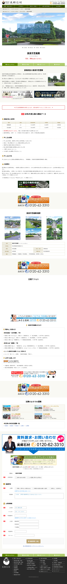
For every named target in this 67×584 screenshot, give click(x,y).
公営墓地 (24, 47)
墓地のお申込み (9, 64)
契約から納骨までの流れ (45, 567)
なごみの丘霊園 (15, 406)
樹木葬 (15, 570)
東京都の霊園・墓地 (18, 560)
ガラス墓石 (42, 562)
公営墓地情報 (30, 558)
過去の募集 (25, 64)
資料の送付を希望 (20, 477)
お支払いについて (44, 571)
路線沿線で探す (17, 574)
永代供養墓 (16, 572)
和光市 (17, 425)
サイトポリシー (57, 568)
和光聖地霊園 (46, 414)
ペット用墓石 (43, 563)
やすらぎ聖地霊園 (15, 414)
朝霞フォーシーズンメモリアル (51, 406)
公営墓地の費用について (32, 567)
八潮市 (22, 425)
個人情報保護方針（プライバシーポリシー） (33, 546)
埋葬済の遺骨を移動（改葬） (40, 488)
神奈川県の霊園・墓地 (18, 562)
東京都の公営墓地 (30, 563)
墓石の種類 (42, 560)
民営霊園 (16, 566)
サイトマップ (56, 571)
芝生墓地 (42, 47)
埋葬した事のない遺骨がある (23, 488)
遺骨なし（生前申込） (56, 488)
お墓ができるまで (44, 566)
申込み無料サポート (31, 562)
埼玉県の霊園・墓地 (18, 563)
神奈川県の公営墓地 (31, 565)
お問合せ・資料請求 (58, 562)
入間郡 (27, 425)
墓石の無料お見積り (31, 569)
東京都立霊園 (30, 560)
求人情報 (55, 560)
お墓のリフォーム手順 (45, 569)
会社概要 (55, 558)
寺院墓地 (16, 567)
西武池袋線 (7, 333)
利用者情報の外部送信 (58, 566)
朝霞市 (6, 425)
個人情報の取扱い (57, 564)
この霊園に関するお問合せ (34, 477)
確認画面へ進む (33, 541)
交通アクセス (41, 64)
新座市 (11, 425)
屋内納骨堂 (16, 569)
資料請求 (57, 64)
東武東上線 (7, 343)
